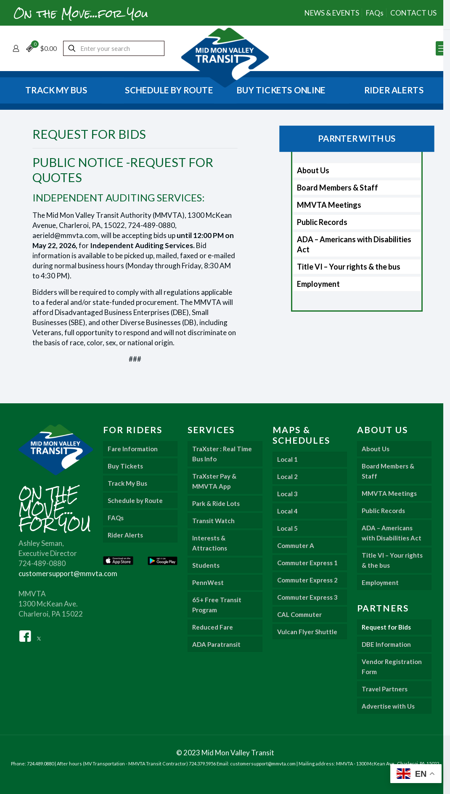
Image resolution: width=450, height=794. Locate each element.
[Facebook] (25, 635)
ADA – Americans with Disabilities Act (354, 244)
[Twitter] (39, 635)
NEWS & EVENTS (331, 12)
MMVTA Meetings (329, 204)
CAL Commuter (299, 614)
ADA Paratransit (216, 644)
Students (206, 565)
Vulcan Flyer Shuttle (307, 631)
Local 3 (287, 494)
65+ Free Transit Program (216, 605)
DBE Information (386, 644)
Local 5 (287, 528)
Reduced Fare (212, 627)
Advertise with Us (388, 706)
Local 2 (287, 476)
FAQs (375, 12)
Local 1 (287, 459)
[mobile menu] (443, 48)
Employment (318, 283)
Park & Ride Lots (216, 503)
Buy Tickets (125, 466)
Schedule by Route (135, 500)
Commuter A (295, 545)
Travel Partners (385, 689)
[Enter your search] (113, 48)
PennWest (208, 582)
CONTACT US (413, 12)
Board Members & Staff (337, 187)
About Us (313, 170)
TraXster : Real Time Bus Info (222, 454)
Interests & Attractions (209, 543)
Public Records (322, 222)
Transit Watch (213, 520)
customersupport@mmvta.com (68, 573)
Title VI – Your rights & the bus (348, 266)
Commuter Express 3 (307, 597)
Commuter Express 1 (307, 562)
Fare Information (133, 449)
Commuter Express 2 (307, 580)
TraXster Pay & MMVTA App (214, 481)
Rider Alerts (125, 535)
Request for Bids (386, 627)
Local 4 (287, 511)
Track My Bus (127, 483)
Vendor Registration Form (392, 666)
